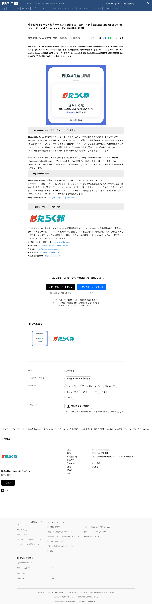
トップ (5, 429)
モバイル (25, 8)
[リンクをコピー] (122, 38)
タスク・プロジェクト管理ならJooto (97, 527)
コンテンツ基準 (72, 592)
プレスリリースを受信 (111, 3)
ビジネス (97, 8)
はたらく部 (110, 386)
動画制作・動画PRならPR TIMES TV (60, 532)
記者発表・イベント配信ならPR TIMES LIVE (63, 536)
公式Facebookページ (24, 563)
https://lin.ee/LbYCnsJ (52, 252)
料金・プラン (22, 534)
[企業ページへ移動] (9, 457)
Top (3, 8)
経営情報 (70, 371)
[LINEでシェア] (109, 38)
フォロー (8, 483)
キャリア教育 (72, 392)
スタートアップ (90, 392)
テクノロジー (13, 8)
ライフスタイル (84, 8)
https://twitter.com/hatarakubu (48, 249)
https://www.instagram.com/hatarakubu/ (54, 245)
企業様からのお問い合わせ (63, 597)
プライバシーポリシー (55, 592)
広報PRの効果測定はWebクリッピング (61, 546)
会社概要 (41, 592)
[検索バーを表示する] (148, 3)
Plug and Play (71, 386)
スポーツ (116, 8)
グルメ (106, 8)
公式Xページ (21, 573)
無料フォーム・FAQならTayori (95, 532)
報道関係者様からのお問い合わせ (102, 592)
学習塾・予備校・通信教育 (78, 379)
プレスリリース (18, 429)
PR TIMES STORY (54, 527)
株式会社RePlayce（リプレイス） (41, 429)
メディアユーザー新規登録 (91, 287)
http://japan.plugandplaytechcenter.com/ (63, 198)
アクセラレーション (91, 386)
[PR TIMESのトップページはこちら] (33, 3)
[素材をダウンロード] (117, 38)
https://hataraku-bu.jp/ (62, 242)
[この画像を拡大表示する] (39, 338)
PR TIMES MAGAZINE (55, 541)
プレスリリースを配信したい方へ (29, 544)
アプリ (35, 8)
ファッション (69, 8)
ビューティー (55, 8)
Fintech (69, 398)
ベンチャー (107, 392)
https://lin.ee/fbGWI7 (53, 256)
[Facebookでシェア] (104, 38)
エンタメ (44, 8)
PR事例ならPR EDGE (91, 536)
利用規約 (84, 592)
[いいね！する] (92, 38)
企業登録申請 (128, 3)
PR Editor (51, 551)
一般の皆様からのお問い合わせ (87, 597)
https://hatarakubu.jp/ (100, 450)
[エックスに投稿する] (100, 38)
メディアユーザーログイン (61, 287)
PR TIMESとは (22, 530)
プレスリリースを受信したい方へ (29, 539)
